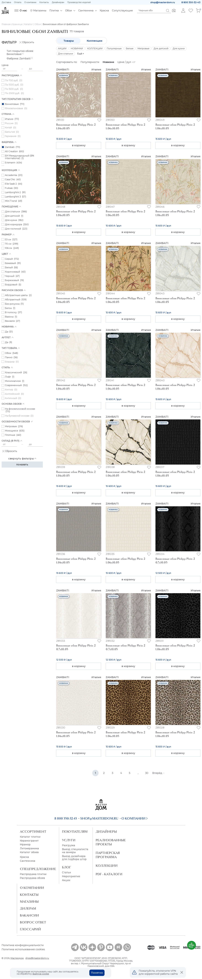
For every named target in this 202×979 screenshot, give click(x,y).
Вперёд (158, 773)
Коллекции (94, 40)
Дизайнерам (58, 2)
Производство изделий (79, 2)
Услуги (68, 840)
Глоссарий (30, 929)
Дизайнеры (106, 831)
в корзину (78, 145)
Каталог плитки (30, 836)
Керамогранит (29, 840)
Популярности (89, 62)
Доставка (6, 2)
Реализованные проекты (111, 842)
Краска (24, 857)
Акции (66, 880)
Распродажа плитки (33, 874)
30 (146, 773)
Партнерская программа (108, 855)
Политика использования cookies (23, 949)
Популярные (114, 48)
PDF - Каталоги (109, 874)
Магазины (29, 901)
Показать (22, 464)
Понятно (97, 972)
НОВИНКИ (77, 48)
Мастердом (17, 958)
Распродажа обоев (32, 878)
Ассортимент (33, 831)
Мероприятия (71, 876)
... (138, 773)
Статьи (66, 872)
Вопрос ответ (33, 922)
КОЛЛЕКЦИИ (95, 48)
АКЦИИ (62, 48)
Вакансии (29, 915)
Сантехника (27, 860)
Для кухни (179, 48)
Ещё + (80, 53)
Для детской (161, 48)
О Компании (32, 888)
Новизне (108, 62)
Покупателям (75, 831)
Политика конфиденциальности (23, 945)
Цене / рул (126, 62)
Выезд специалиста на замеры (75, 851)
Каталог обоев (29, 852)
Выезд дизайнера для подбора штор (74, 858)
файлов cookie (40, 973)
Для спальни (65, 53)
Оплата (17, 2)
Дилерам (28, 908)
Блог (66, 867)
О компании (30, 2)
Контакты (44, 2)
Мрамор (25, 844)
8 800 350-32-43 (190, 2)
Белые (129, 48)
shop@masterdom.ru (162, 2)
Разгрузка (68, 845)
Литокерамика (29, 848)
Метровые (143, 48)
